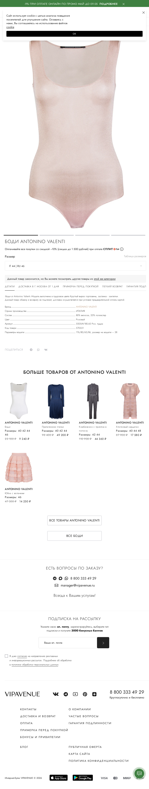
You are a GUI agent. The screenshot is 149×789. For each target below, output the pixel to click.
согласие (22, 656)
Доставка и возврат (38, 716)
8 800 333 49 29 (83, 578)
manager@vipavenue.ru (78, 585)
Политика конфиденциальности (99, 761)
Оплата (26, 723)
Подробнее (109, 4)
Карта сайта (79, 754)
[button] (21, 235)
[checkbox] (38, 660)
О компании (80, 709)
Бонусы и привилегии (40, 737)
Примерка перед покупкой (44, 730)
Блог (24, 747)
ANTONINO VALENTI (86, 306)
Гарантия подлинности (90, 723)
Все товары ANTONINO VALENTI (74, 520)
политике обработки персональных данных (34, 664)
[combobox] (75, 266)
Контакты (28, 709)
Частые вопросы (84, 716)
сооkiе (10, 27)
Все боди (74, 536)
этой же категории (105, 279)
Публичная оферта (85, 747)
